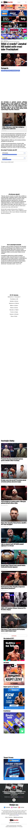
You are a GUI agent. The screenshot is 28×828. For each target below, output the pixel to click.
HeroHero (10, 817)
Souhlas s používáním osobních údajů (11, 826)
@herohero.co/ (17, 796)
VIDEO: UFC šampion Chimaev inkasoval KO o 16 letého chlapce (13, 611)
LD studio (21, 826)
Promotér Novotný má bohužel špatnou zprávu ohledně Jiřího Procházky (12, 460)
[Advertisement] (14, 86)
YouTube (22, 807)
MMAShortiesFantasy (18, 817)
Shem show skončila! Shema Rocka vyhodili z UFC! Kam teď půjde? (14, 525)
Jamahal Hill (8, 70)
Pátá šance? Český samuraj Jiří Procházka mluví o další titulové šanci (13, 632)
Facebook (6, 807)
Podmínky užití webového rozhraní (11, 825)
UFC (20, 70)
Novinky (3, 70)
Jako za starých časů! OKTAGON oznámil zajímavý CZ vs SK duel (12, 546)
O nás (6, 817)
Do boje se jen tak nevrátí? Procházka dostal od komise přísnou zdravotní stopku (13, 482)
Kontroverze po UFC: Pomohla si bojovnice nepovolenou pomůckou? (13, 589)
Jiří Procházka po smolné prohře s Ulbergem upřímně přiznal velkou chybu (13, 503)
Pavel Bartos (14, 52)
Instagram (14, 807)
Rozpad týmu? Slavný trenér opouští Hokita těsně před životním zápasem (13, 568)
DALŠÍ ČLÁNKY (14, 638)
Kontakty (17, 815)
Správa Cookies (19, 825)
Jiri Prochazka (15, 70)
